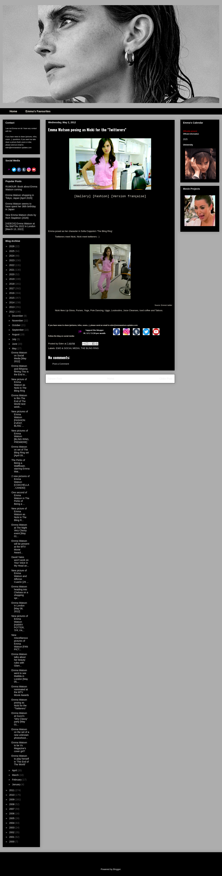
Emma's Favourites (37, 111)
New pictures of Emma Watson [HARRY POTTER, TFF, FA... (19, 623)
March (15, 775)
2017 (12, 288)
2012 (12, 311)
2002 (12, 832)
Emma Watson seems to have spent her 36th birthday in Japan (20, 206)
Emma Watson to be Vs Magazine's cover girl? (19, 746)
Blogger (117, 869)
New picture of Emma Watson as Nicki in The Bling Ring (19, 385)
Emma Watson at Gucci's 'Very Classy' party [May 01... (19, 719)
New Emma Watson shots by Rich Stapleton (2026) (20, 216)
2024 (12, 255)
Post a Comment (60, 364)
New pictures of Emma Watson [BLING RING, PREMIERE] (20, 436)
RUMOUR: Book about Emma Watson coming (21, 188)
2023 (12, 260)
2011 (12, 790)
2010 (12, 795)
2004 (12, 823)
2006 (12, 813)
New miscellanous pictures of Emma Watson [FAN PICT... (19, 642)
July (14, 339)
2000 (12, 841)
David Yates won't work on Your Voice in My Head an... (20, 561)
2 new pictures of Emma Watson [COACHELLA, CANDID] (20, 482)
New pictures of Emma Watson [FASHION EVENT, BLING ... (19, 418)
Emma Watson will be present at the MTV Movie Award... (20, 546)
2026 (12, 246)
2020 (12, 274)
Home (13, 111)
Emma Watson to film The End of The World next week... (19, 401)
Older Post (165, 378)
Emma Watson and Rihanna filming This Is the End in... (20, 370)
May (14, 348)
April (14, 770)
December (18, 315)
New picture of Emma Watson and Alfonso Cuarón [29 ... (20, 576)
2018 (12, 283)
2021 (12, 269)
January (16, 784)
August (16, 334)
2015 (12, 297)
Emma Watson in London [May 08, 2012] (19, 607)
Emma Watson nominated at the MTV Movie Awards (20, 690)
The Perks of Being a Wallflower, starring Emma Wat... (20, 466)
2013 (12, 307)
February (17, 779)
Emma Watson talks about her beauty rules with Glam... (19, 660)
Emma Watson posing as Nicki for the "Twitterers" (19, 704)
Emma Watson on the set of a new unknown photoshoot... (20, 733)
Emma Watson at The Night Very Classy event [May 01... (19, 530)
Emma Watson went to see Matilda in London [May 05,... (19, 676)
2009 (12, 799)
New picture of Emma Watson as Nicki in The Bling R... (19, 514)
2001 (12, 837)
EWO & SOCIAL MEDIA (68, 348)
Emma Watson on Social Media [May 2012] (19, 357)
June (15, 343)
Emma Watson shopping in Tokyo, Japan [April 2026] (19, 196)
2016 (12, 293)
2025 (12, 251)
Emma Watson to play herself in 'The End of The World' (20, 760)
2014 (12, 302)
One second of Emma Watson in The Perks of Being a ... (20, 498)
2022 (12, 265)
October (16, 325)
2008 (12, 804)
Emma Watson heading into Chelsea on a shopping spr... (19, 592)
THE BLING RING (90, 348)
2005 (12, 818)
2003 (12, 827)
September (18, 329)
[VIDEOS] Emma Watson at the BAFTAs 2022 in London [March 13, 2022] (20, 226)
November (18, 320)
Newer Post (55, 378)
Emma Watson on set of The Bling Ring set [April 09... (20, 451)
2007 (12, 809)
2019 (12, 279)
